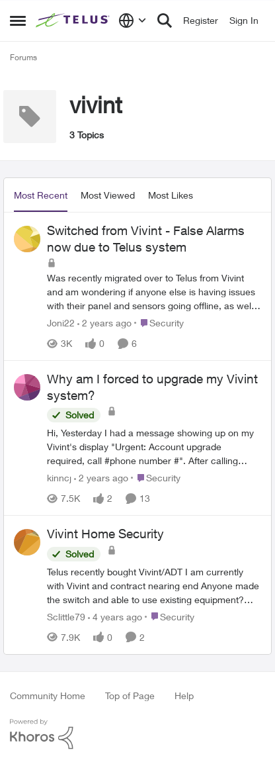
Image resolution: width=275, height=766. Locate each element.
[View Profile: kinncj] (27, 387)
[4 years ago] (115, 617)
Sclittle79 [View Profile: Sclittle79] (66, 616)
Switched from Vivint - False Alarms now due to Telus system (146, 238)
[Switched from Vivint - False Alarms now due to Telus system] (154, 291)
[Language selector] (132, 20)
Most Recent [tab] (40, 195)
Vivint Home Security (105, 533)
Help (184, 695)
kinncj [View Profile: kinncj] (59, 477)
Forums (23, 57)
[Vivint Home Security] (154, 585)
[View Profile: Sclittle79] (27, 542)
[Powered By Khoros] (137, 734)
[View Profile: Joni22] (27, 239)
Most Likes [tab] (170, 195)
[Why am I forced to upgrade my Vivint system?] (154, 446)
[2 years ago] (104, 323)
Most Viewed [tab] (108, 195)
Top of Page (130, 695)
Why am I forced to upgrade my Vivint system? (152, 387)
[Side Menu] (17, 20)
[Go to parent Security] (159, 323)
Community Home (47, 695)
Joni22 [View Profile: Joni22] (61, 322)
